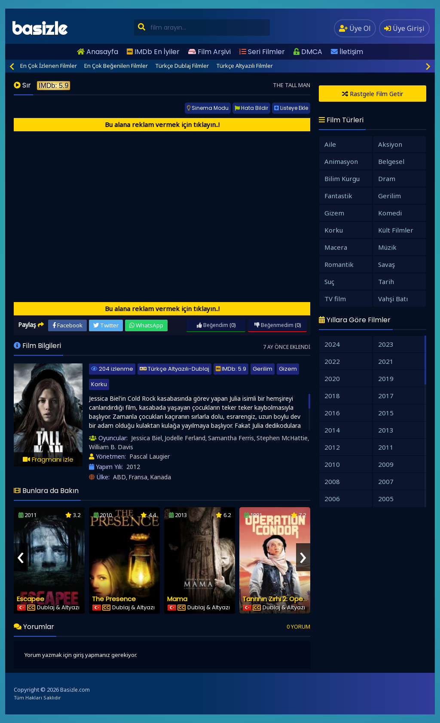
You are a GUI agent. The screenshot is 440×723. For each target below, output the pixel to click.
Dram (386, 178)
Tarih (386, 281)
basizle (39, 28)
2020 (332, 378)
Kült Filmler (395, 230)
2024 (332, 344)
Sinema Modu (208, 108)
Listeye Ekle (291, 108)
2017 (386, 395)
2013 (386, 430)
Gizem (288, 369)
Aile (330, 144)
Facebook (67, 325)
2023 (386, 344)
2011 (386, 447)
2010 (332, 464)
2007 (386, 481)
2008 (332, 481)
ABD (119, 477)
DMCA (307, 52)
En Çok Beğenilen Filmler (116, 66)
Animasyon (341, 161)
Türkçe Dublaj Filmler (182, 66)
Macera (335, 247)
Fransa (137, 477)
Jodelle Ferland (185, 438)
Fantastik (338, 195)
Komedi (390, 213)
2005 (386, 498)
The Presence (114, 598)
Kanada (160, 477)
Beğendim (212, 325)
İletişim (347, 52)
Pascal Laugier (149, 456)
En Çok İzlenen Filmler (48, 66)
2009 (386, 464)
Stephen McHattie (282, 438)
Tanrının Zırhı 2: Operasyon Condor (296, 598)
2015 (386, 412)
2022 (332, 361)
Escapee (30, 598)
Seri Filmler (262, 52)
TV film (335, 298)
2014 (332, 430)
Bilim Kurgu (342, 178)
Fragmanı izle (48, 459)
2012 (133, 467)
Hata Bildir (251, 108)
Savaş (386, 264)
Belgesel (391, 161)
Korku (99, 384)
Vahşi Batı (393, 298)
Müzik (387, 247)
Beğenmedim (273, 325)
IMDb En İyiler (153, 52)
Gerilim (262, 369)
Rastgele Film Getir (372, 94)
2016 (332, 412)
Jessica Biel (146, 438)
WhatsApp (146, 325)
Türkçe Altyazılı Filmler (244, 66)
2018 (332, 395)
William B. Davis (111, 447)
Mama (177, 598)
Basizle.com (75, 689)
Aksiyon (390, 144)
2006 (332, 498)
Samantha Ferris (231, 438)
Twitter (106, 325)
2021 (386, 361)
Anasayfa (97, 52)
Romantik (339, 264)
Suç (329, 281)
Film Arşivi (209, 52)
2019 (386, 378)
